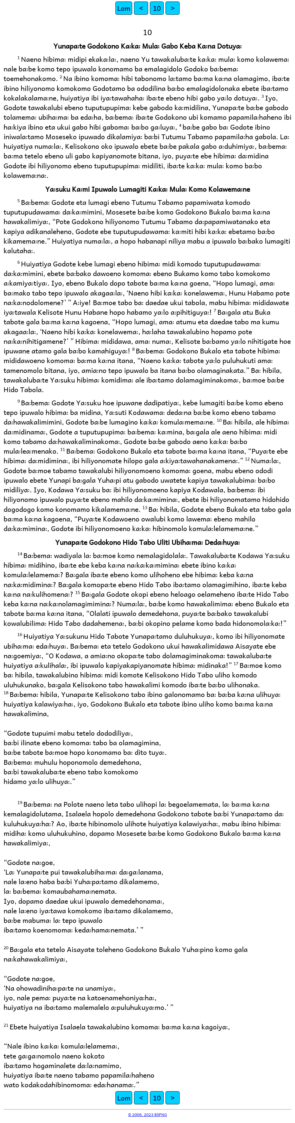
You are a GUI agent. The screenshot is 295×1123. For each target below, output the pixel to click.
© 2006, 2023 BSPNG (147, 1114)
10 (157, 8)
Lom (123, 8)
